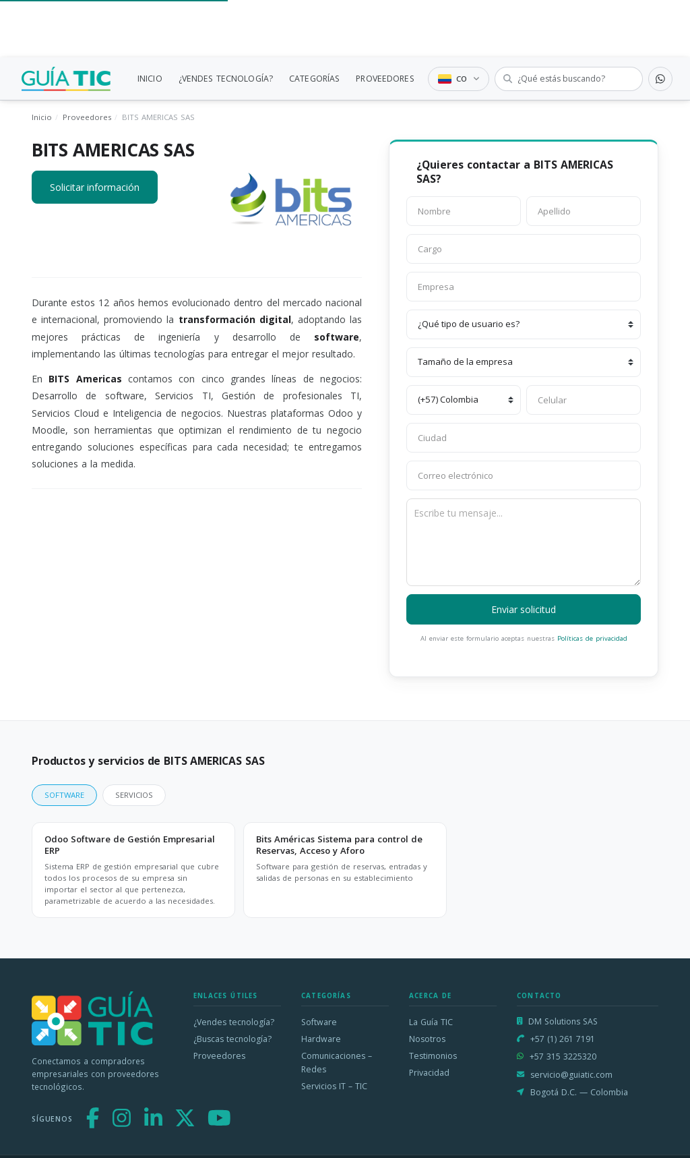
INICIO (149, 78)
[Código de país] (463, 400)
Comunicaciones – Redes (336, 1062)
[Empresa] (523, 286)
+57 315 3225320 (563, 1056)
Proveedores (87, 117)
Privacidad (429, 1072)
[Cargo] (523, 249)
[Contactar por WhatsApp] (660, 79)
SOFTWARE (64, 795)
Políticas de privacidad (592, 638)
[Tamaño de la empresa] (523, 362)
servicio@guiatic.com (571, 1074)
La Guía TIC (431, 1022)
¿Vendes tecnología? (233, 1022)
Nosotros (427, 1039)
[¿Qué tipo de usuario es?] (523, 324)
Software (319, 1022)
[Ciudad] (523, 438)
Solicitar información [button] (94, 187)
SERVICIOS (134, 795)
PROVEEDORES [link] (385, 78)
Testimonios (433, 1056)
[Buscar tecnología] (569, 79)
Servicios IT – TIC (334, 1086)
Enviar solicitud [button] (523, 609)
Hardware (321, 1039)
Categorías (326, 995)
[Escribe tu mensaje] (523, 542)
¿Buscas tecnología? (232, 1039)
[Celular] (583, 400)
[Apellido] (583, 211)
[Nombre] (463, 211)
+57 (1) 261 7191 (562, 1039)
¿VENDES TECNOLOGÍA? (226, 78)
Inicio (42, 117)
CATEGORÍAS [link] (314, 78)
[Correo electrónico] (523, 475)
